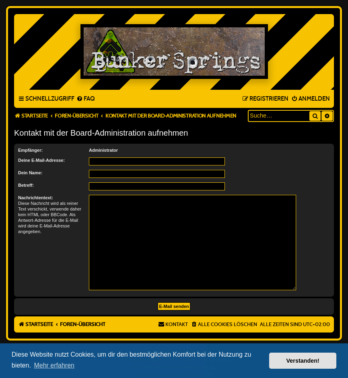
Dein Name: (30, 172)
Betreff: (26, 185)
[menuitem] (85, 99)
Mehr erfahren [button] (54, 365)
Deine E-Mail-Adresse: (41, 160)
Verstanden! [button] (302, 360)
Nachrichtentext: (35, 197)
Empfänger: (30, 150)
